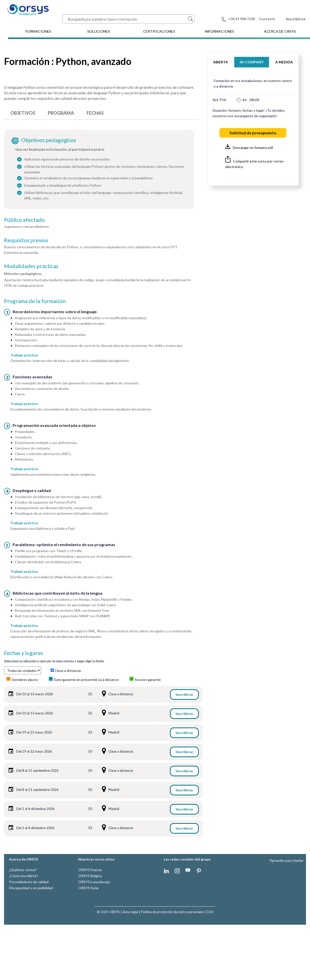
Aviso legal (130, 912)
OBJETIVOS (22, 113)
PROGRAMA (61, 113)
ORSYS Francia (90, 870)
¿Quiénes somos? (23, 870)
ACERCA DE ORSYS (280, 31)
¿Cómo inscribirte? (23, 876)
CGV (209, 912)
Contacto (267, 19)
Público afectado (24, 220)
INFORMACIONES (219, 31)
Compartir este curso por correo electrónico (254, 162)
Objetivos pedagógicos (48, 140)
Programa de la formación (35, 301)
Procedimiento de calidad (29, 882)
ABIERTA (220, 62)
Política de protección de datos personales (172, 912)
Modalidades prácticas (31, 266)
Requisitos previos (26, 240)
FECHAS (95, 113)
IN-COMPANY (251, 62)
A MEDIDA (284, 62)
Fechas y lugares (23, 653)
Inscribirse (295, 18)
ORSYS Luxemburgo (94, 882)
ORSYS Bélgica (90, 876)
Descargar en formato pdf (249, 147)
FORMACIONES (38, 31)
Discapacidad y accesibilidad (31, 888)
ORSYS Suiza (88, 888)
